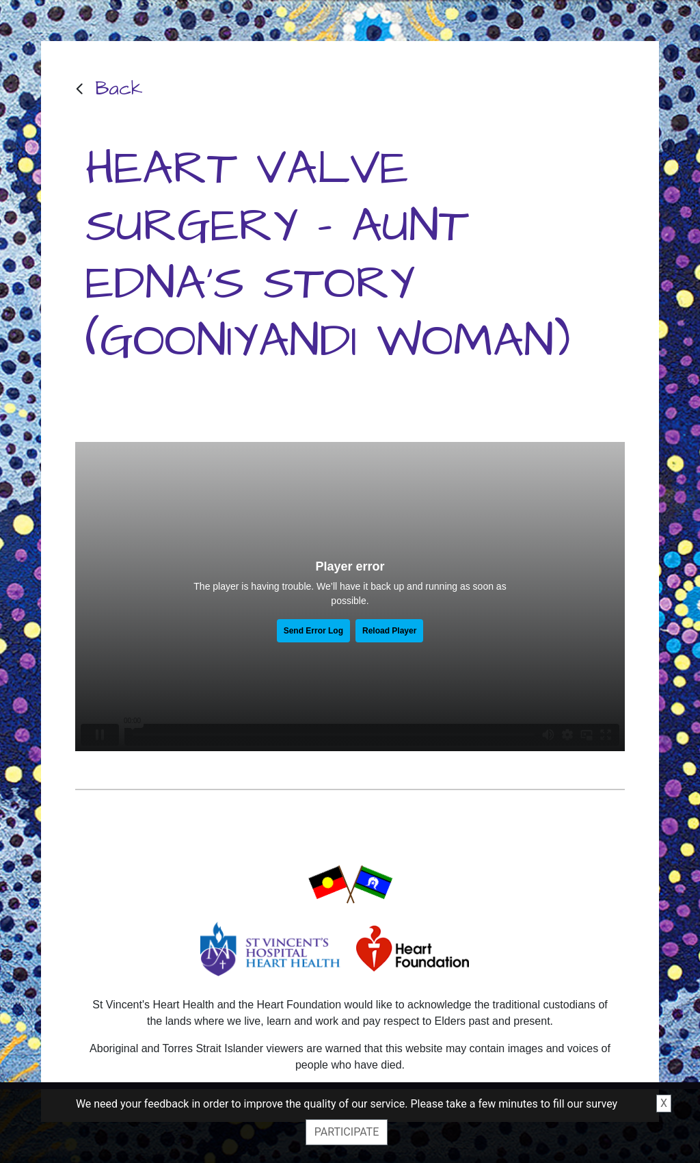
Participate (346, 1131)
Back (119, 88)
